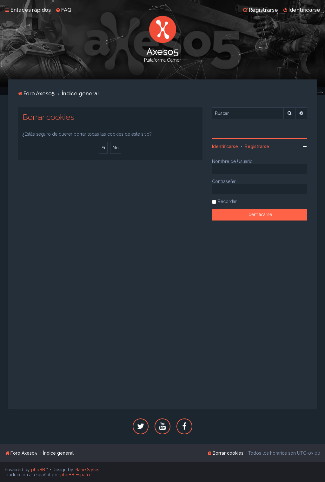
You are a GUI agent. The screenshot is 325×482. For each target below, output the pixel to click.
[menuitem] (63, 9)
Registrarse (257, 146)
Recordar (227, 201)
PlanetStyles (87, 469)
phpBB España (75, 474)
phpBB (38, 469)
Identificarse (225, 146)
